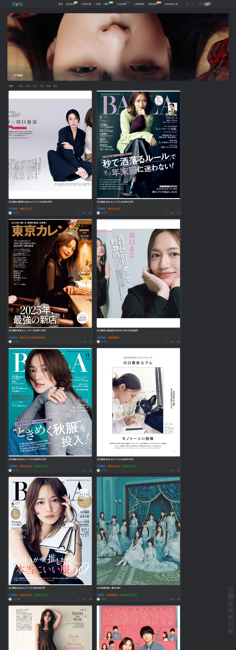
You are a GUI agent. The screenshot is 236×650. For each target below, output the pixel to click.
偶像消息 (69, 513)
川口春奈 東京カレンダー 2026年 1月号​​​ (139, 159)
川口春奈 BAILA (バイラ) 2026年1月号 (83, 159)
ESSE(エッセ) (25, 513)
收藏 (49, 86)
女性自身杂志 (193, 166)
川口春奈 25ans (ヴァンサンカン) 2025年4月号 (31, 333)
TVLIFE (79, 340)
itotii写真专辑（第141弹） (189, 506)
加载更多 (118, 613)
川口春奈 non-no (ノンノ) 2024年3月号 (83, 593)
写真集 (181, 253)
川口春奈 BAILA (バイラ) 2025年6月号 (139, 246)
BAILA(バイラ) (26, 166)
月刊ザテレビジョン (140, 340)
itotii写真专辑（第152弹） (189, 246)
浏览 (28, 86)
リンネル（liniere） (139, 513)
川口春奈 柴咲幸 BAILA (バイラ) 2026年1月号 (30, 159)
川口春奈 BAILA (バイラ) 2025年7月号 (83, 246)
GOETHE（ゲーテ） (196, 600)
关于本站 (64, 624)
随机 (55, 86)
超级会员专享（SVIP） (208, 253)
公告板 (44, 624)
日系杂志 (13, 166)
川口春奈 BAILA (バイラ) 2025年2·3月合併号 (198, 333)
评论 (42, 86)
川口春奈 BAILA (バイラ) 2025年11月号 (28, 246)
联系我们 (75, 624)
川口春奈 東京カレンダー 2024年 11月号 (140, 506)
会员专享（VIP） (41, 253)
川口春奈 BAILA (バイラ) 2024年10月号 (28, 419)
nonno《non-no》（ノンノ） (87, 600)
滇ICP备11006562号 (13, 642)
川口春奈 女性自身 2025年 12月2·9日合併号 (197, 159)
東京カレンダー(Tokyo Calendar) (144, 166)
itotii (23, 638)
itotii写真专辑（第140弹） (21, 593)
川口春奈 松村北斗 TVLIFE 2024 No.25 (83, 333)
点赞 (35, 86)
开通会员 (204, 5)
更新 (21, 86)
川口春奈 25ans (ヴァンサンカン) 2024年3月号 (143, 593)
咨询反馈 (54, 624)
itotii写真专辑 (191, 253)
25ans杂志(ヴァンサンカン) (31, 340)
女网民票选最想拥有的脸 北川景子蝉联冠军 (85, 506)
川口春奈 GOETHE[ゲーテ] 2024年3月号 (196, 593)
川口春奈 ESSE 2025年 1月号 (23, 506)
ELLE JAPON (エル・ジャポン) (88, 426)
